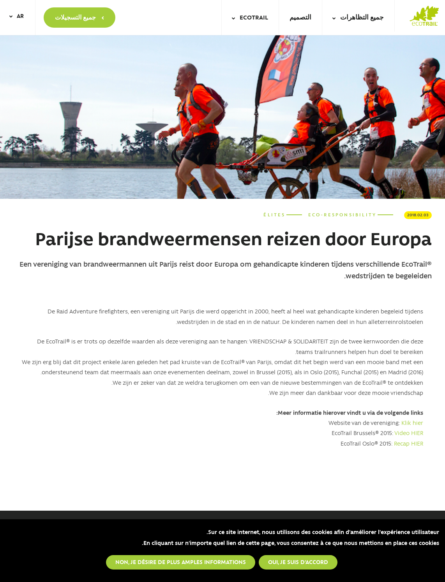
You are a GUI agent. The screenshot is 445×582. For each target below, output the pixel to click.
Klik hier (412, 422)
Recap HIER (408, 443)
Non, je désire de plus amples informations (180, 562)
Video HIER (408, 433)
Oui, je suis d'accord (298, 562)
